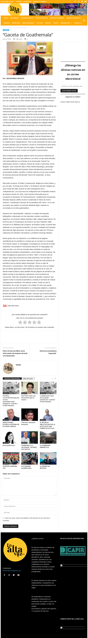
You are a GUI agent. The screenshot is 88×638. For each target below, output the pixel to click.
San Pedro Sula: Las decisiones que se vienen (28, 398)
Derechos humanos (57, 18)
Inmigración (66, 23)
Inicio (6, 18)
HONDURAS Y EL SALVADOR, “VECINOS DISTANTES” (29, 447)
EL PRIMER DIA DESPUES (45, 467)
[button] (83, 20)
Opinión (7, 23)
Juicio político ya (9, 445)
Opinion (10, 28)
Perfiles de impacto (74, 18)
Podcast (48, 23)
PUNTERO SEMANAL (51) (10, 467)
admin (18, 365)
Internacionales (27, 18)
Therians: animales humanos (28, 423)
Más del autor (28, 378)
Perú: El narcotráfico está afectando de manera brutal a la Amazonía (15, 353)
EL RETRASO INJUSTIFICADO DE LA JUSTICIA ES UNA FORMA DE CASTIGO (47, 425)
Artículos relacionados (12, 378)
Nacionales (14, 18)
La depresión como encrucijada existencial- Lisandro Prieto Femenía (47, 399)
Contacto (78, 23)
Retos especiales (42, 18)
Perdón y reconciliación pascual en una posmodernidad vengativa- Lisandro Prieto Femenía (11, 401)
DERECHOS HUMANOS (39, 1)
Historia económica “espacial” (48, 352)
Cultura (39, 23)
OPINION (19, 1)
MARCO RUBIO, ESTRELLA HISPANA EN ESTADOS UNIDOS (11, 424)
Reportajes (16, 23)
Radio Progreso (28, 23)
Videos (56, 23)
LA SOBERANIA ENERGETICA (45, 446)
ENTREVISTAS (27, 1)
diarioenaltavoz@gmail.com (12, 570)
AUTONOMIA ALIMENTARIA (26, 467)
